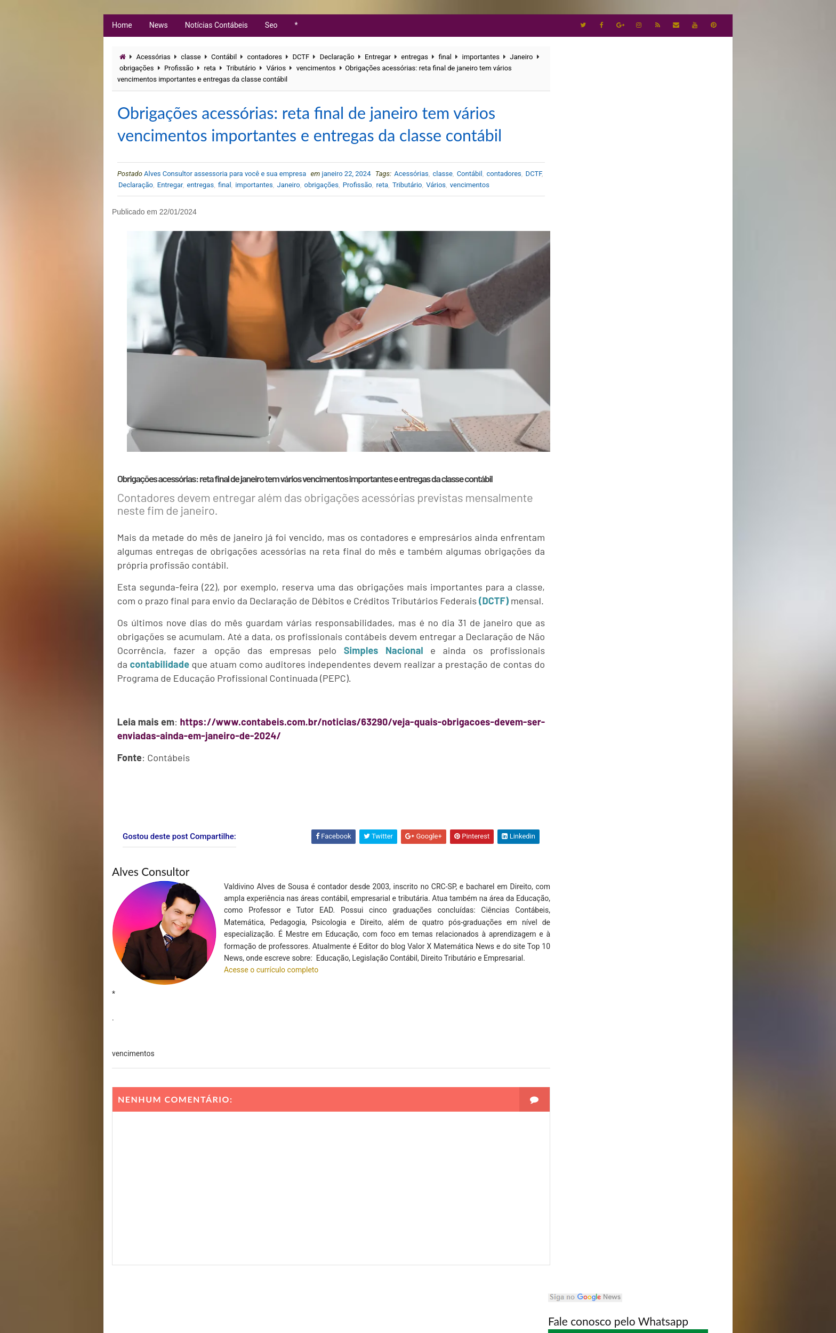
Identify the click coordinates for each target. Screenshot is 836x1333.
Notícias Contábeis (215, 26)
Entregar (377, 59)
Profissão (212, 70)
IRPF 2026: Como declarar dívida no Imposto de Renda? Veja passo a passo (662, 356)
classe (190, 59)
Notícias (572, 497)
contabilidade (161, 671)
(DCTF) (171, 608)
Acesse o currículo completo (270, 989)
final (444, 59)
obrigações (169, 70)
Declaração (336, 59)
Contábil (223, 59)
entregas (414, 59)
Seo (270, 26)
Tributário (274, 70)
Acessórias (152, 59)
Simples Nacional (377, 658)
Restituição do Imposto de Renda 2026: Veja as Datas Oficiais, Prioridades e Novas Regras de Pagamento (661, 315)
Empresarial (578, 461)
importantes (480, 59)
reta (243, 70)
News (158, 26)
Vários (309, 70)
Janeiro (130, 70)
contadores (264, 59)
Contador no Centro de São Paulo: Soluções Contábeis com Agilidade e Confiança (663, 222)
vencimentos (348, 70)
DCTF (300, 59)
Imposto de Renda (586, 479)
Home (121, 26)
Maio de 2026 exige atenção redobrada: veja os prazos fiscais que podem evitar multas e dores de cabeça (661, 270)
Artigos (571, 443)
